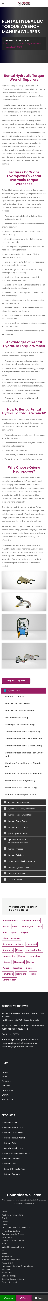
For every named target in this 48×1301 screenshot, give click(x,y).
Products (24, 40)
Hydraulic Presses (15, 849)
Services (6, 1085)
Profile (5, 1076)
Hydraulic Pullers (10, 1143)
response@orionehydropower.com (19, 1043)
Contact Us (7, 1090)
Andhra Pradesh (10, 920)
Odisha (30, 962)
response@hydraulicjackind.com (17, 1046)
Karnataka (8, 950)
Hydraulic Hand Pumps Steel (19, 815)
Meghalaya (35, 956)
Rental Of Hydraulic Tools (18, 867)
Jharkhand (31, 944)
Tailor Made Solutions (16, 873)
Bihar (14, 926)
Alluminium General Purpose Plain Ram (23, 773)
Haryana (25, 932)
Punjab (6, 968)
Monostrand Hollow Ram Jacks (17, 1153)
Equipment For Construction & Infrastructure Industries (20, 841)
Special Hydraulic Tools (17, 833)
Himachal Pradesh (11, 938)
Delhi (39, 926)
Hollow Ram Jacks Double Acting (21, 787)
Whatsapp (8, 1298)
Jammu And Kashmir (13, 944)
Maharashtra (9, 956)
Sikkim (29, 968)
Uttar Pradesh (9, 980)
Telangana (21, 974)
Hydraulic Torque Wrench (18, 827)
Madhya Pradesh (34, 950)
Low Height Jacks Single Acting (19, 724)
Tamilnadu (8, 974)
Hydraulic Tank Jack (14, 696)
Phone (24, 1298)
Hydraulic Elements (12, 1174)
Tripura (32, 974)
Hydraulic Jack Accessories (18, 802)
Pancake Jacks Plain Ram (17, 703)
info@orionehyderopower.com (23, 1039)
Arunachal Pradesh (30, 920)
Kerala (19, 950)
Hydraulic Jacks (13, 690)
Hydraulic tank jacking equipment (21, 808)
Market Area (8, 1099)
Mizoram (7, 962)
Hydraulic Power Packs (17, 821)
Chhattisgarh (27, 926)
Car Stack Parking (14, 879)
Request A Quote (16, 680)
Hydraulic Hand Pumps (13, 1127)
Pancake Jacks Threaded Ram (19, 710)
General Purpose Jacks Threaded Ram (23, 738)
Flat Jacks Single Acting (16, 717)
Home (10, 40)
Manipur (22, 956)
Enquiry (5, 1094)
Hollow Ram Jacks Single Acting (20, 780)
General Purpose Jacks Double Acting (23, 745)
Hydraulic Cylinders (15, 855)
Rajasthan (17, 968)
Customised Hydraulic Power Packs (22, 861)
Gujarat (13, 932)
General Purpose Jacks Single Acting (22, 731)
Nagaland (19, 962)
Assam (6, 926)
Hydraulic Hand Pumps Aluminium (21, 794)
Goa (5, 932)
